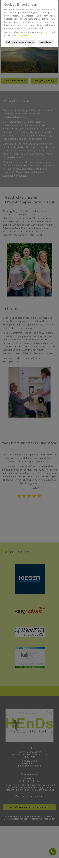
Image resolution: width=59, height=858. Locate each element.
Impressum (44, 32)
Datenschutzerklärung (22, 35)
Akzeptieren (46, 42)
